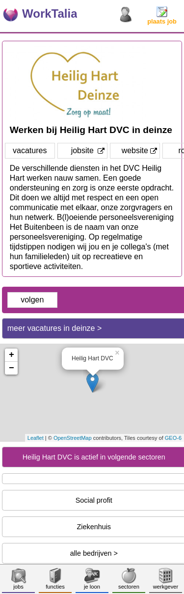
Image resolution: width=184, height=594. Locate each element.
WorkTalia (49, 13)
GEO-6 (173, 438)
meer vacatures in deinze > (54, 328)
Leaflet (35, 438)
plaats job (162, 18)
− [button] (11, 368)
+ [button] (11, 355)
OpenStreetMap (72, 438)
